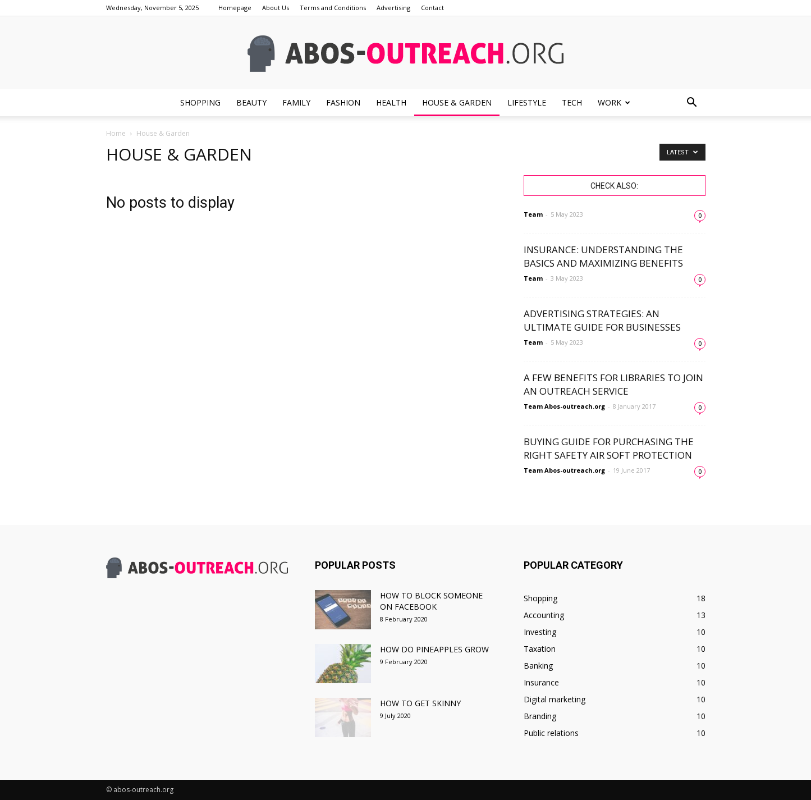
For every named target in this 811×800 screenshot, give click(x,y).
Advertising (393, 7)
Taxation (540, 648)
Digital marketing (554, 699)
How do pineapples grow (434, 649)
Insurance (541, 682)
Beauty (251, 102)
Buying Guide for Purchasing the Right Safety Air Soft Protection (609, 448)
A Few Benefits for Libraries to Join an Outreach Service (613, 384)
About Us (275, 7)
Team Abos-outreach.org (564, 406)
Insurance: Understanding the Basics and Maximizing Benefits (603, 256)
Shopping (200, 102)
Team (533, 214)
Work (614, 102)
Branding (540, 716)
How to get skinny (420, 703)
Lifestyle (526, 102)
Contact (432, 7)
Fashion (343, 102)
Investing (540, 632)
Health (391, 102)
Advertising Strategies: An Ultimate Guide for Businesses (602, 320)
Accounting (544, 615)
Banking (538, 665)
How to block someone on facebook (431, 601)
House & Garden (457, 102)
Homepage (234, 7)
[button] (692, 102)
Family (296, 102)
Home (116, 133)
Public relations (551, 733)
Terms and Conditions (333, 7)
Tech (572, 102)
